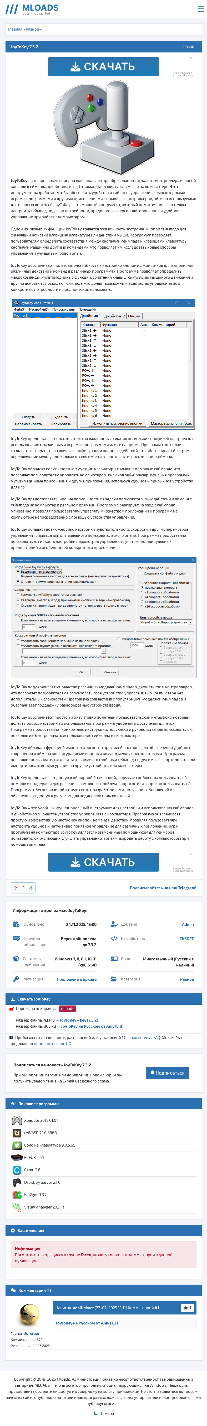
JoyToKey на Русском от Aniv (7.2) (87, 1323)
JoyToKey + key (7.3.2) (79, 1020)
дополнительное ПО (52, 1043)
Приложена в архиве (77, 979)
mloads (67, 1008)
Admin (188, 924)
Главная (15, 29)
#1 (157, 1307)
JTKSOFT (186, 938)
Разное (32, 29)
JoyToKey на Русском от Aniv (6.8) (92, 1026)
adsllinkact (83, 1307)
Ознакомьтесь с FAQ (142, 1037)
